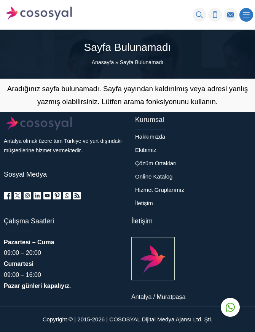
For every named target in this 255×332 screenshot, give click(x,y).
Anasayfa (103, 62)
